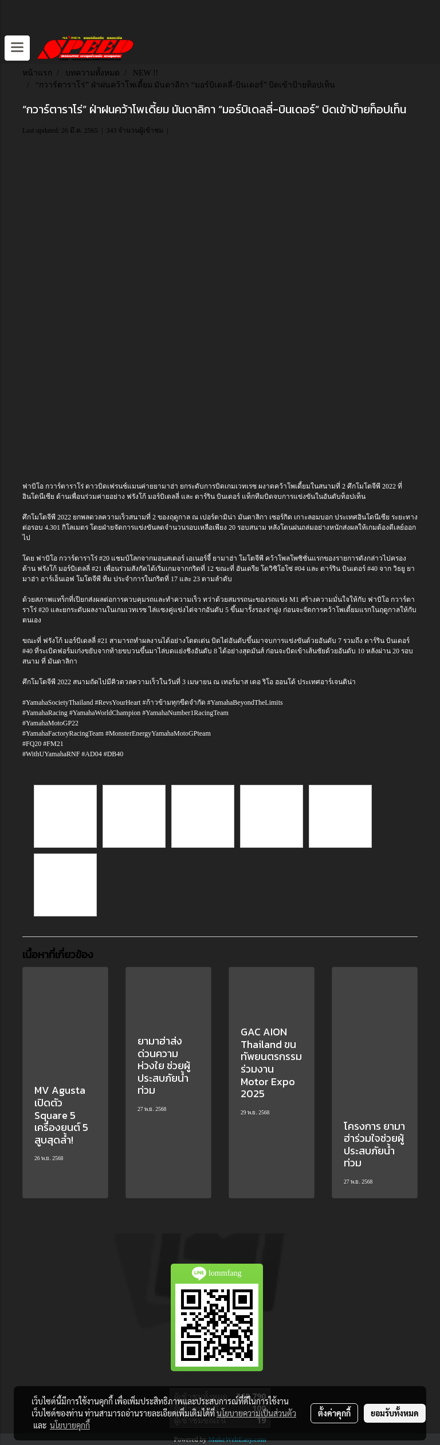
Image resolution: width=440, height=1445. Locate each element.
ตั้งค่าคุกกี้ (334, 1413)
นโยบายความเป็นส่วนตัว (256, 1413)
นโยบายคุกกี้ (70, 1425)
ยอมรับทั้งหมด (395, 1413)
